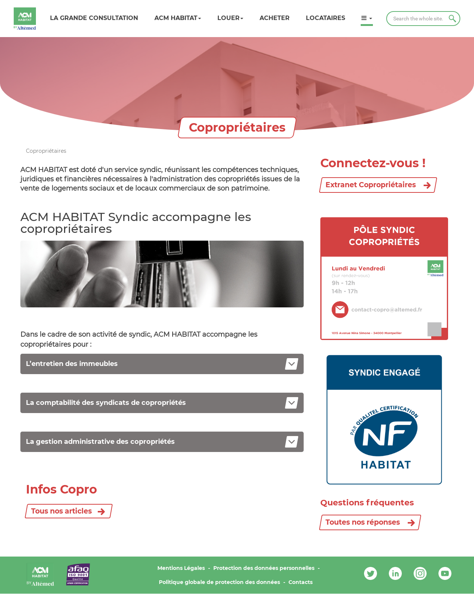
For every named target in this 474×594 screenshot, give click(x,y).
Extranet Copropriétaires (378, 185)
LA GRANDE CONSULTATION (94, 18)
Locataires (325, 18)
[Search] (423, 18)
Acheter (275, 18)
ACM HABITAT (177, 18)
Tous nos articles (61, 511)
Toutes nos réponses (370, 522)
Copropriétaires (46, 151)
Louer (230, 18)
